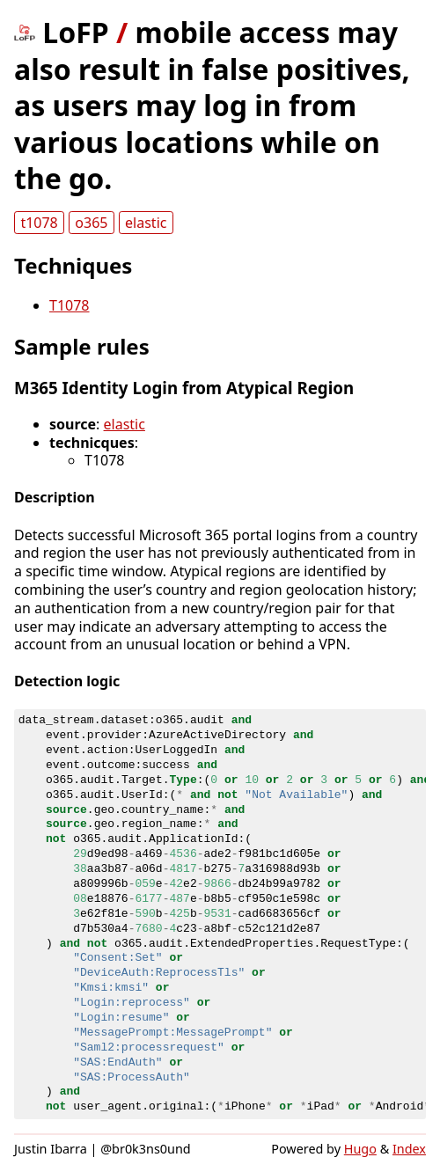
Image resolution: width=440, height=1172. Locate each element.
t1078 (38, 222)
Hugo (360, 1148)
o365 (91, 222)
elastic (145, 222)
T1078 (69, 305)
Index (409, 1148)
